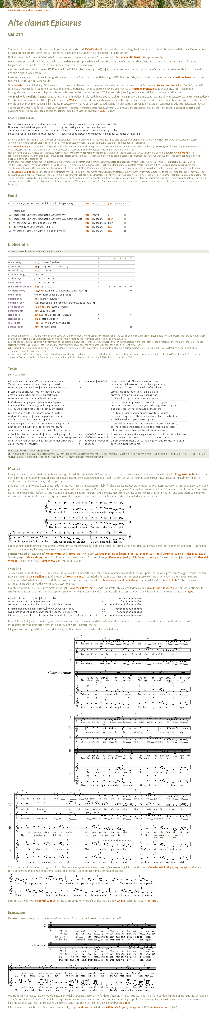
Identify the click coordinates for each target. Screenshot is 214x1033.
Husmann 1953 (75, 576)
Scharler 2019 (15, 326)
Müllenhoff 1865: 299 (161, 588)
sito (125, 1007)
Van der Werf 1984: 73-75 (163, 867)
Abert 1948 (169, 580)
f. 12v (147, 900)
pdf (36, 298)
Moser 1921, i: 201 (150, 553)
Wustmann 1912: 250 (107, 553)
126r (110, 218)
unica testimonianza (179, 77)
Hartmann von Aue (143, 88)
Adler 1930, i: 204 (195, 553)
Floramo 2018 (15, 318)
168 (41, 322)
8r (109, 214)
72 (35, 274)
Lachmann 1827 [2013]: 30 (131, 57)
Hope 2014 (14, 314)
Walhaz (73, 100)
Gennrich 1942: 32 (148, 557)
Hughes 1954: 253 (50, 560)
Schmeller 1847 (16, 274)
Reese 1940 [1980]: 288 (122, 557)
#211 (36, 326)
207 (36, 262)
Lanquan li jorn (36, 576)
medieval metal (87, 1007)
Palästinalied (92, 49)
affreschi (17, 85)
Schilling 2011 (15, 310)
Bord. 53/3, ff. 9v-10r (80, 588)
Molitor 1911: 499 (55, 553)
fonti (42, 900)
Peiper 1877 (14, 282)
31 (35, 278)
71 (35, 282)
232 (36, 266)
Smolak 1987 (15, 298)
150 (36, 322)
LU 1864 (51, 900)
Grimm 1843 (15, 266)
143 (110, 226)
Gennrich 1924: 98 (173, 553)
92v (110, 203)
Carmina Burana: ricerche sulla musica (30, 10)
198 (41, 290)
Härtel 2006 (20, 146)
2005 (126, 1002)
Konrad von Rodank (168, 85)
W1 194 (121, 900)
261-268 (38, 314)
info (87, 203)
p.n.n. (37, 318)
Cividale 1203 (181, 152)
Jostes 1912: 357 (76, 553)
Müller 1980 (15, 294)
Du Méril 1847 (15, 270)
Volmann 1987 (16, 302)
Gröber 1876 (15, 278)
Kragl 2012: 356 (184, 474)
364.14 (102, 111)
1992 (190, 591)
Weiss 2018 (14, 322)
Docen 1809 (14, 262)
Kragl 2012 (187, 867)
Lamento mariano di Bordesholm (120, 580)
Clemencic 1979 (16, 290)
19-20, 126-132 (42, 306)
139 (36, 290)
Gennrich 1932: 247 (38, 557)
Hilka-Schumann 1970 (20, 286)
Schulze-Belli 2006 (24, 172)
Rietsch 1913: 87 (129, 553)
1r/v (110, 231)
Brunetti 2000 (16, 306)
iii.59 (37, 286)
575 (160, 57)
